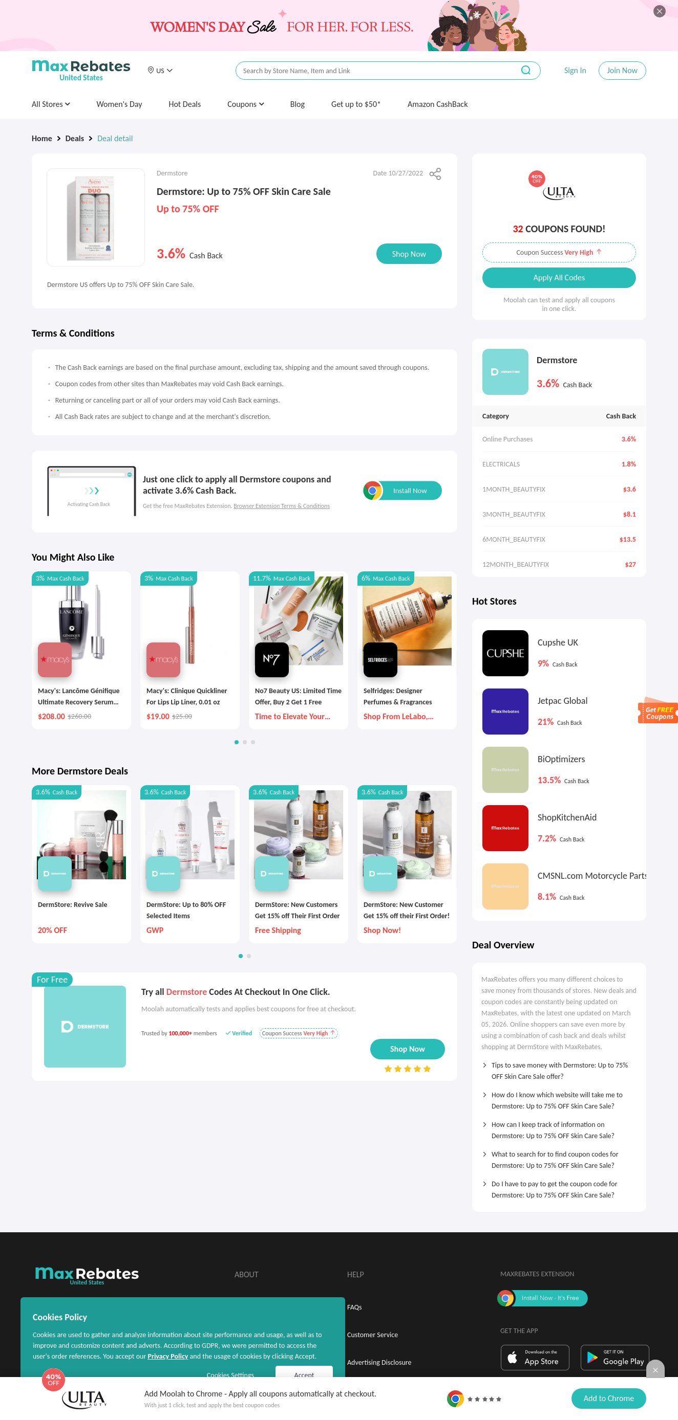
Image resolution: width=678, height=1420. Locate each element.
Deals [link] (75, 138)
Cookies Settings (230, 1375)
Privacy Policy (167, 1356)
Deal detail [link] (115, 138)
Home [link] (42, 138)
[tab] (559, 1067)
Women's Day (119, 104)
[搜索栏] (368, 70)
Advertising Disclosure (379, 1362)
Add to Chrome (609, 1398)
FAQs (354, 1307)
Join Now (622, 70)
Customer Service (372, 1334)
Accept (304, 1375)
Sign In (575, 70)
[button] (159, 70)
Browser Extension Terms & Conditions (282, 505)
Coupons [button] (245, 104)
